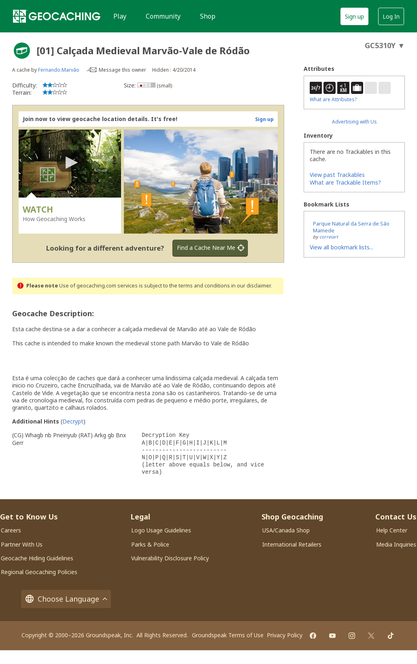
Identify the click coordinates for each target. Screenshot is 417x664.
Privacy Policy (284, 635)
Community (163, 16)
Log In (391, 16)
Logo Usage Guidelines (161, 530)
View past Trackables (337, 175)
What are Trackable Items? (345, 182)
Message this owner (122, 69)
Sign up (354, 16)
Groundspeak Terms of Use (228, 635)
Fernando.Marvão (58, 69)
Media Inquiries (396, 544)
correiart (328, 237)
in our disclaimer (250, 285)
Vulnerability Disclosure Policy (170, 558)
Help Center (391, 530)
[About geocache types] (22, 50)
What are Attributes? (333, 99)
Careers (11, 530)
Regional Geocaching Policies (39, 572)
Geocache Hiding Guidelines (37, 558)
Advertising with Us (354, 121)
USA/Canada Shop (286, 530)
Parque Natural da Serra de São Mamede (351, 227)
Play (119, 16)
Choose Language (66, 599)
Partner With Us (22, 544)
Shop (207, 16)
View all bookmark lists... (341, 247)
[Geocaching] (56, 16)
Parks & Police (150, 544)
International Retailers (291, 544)
